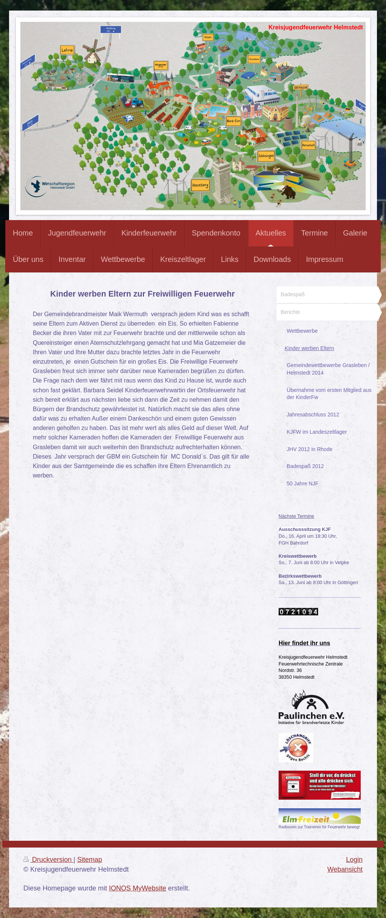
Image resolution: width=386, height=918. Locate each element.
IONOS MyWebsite (137, 888)
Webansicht (345, 869)
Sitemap (89, 859)
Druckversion (48, 859)
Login (354, 859)
